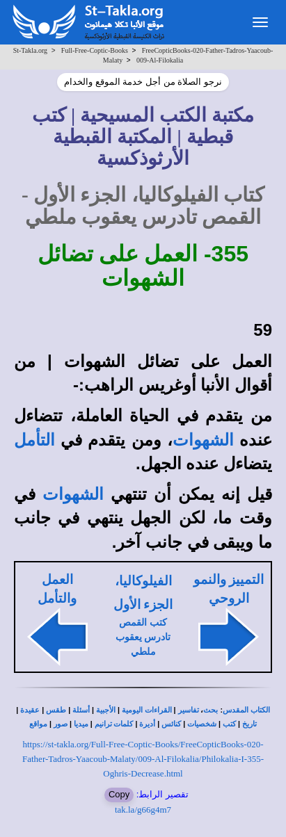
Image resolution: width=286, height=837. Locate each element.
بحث (210, 710)
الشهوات (203, 440)
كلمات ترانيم (114, 724)
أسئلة (81, 710)
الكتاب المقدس (246, 710)
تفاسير (188, 710)
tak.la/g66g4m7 (143, 809)
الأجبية (106, 710)
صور (60, 724)
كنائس (171, 724)
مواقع (38, 724)
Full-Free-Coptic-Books (94, 50)
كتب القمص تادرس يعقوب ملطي (143, 637)
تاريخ (249, 724)
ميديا (81, 724)
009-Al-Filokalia (159, 60)
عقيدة (30, 710)
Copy (119, 794)
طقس (56, 710)
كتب (229, 724)
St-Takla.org (30, 50)
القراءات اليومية (147, 710)
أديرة (147, 724)
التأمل (34, 440)
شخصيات (201, 724)
